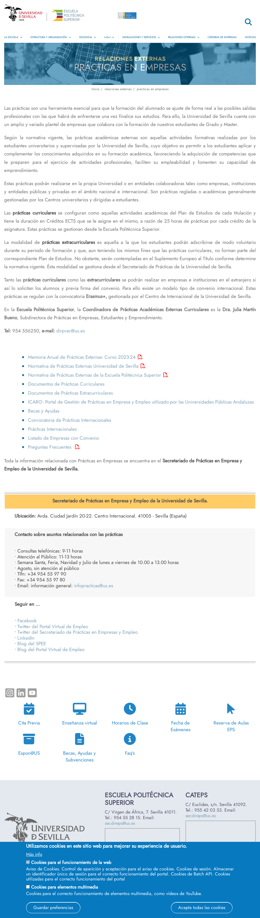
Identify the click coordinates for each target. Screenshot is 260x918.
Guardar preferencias (53, 907)
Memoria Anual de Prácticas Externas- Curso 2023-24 (82, 357)
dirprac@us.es (70, 330)
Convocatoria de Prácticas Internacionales (69, 420)
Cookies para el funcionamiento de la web (71, 862)
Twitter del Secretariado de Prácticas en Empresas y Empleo (77, 632)
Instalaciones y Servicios (141, 37)
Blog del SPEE (31, 643)
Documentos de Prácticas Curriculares (66, 384)
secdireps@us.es (120, 823)
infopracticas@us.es (93, 585)
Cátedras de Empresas (222, 37)
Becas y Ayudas (43, 410)
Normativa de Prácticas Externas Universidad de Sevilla (83, 366)
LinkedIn (25, 638)
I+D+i (109, 37)
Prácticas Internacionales (52, 429)
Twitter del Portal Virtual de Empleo (52, 626)
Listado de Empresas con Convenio (63, 438)
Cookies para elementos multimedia (64, 887)
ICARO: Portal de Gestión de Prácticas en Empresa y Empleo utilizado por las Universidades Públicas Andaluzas (141, 402)
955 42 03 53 (208, 810)
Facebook (27, 620)
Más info (34, 854)
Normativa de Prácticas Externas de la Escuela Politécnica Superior (94, 375)
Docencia (87, 37)
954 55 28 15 (127, 817)
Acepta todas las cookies (201, 907)
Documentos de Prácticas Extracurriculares (71, 393)
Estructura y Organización (51, 37)
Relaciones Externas (183, 37)
